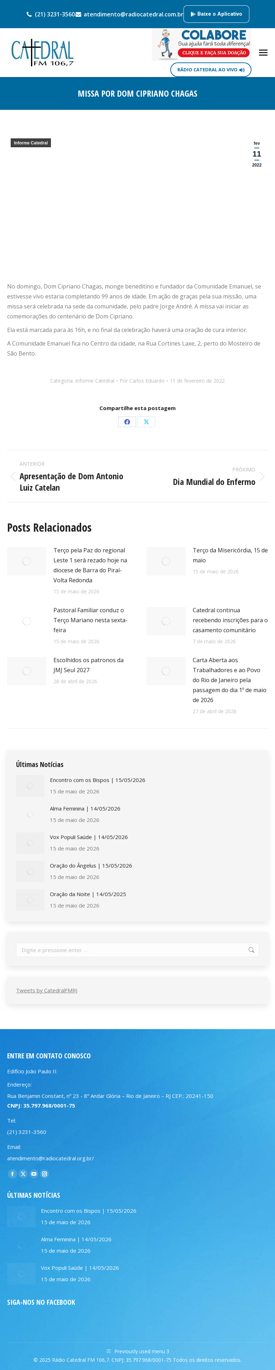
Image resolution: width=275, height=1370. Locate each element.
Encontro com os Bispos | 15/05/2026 (97, 779)
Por (142, 380)
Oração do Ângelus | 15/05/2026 (91, 865)
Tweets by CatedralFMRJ (46, 990)
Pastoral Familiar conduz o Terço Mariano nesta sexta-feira (90, 620)
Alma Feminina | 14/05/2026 (85, 808)
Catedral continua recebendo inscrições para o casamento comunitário (230, 620)
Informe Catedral (31, 142)
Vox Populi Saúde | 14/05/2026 (89, 836)
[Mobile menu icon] (263, 52)
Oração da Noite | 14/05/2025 (88, 894)
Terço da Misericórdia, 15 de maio (230, 555)
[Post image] (26, 561)
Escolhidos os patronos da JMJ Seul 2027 (88, 665)
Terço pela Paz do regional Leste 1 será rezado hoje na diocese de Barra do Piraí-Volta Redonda (90, 565)
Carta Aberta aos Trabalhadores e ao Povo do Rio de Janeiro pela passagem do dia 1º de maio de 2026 (229, 680)
